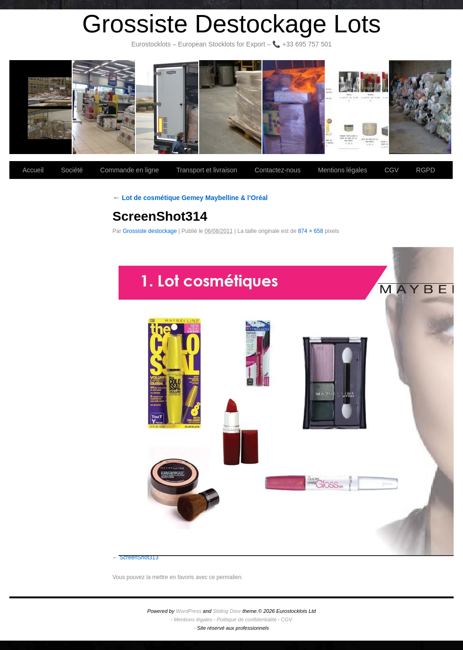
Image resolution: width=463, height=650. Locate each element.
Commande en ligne (129, 170)
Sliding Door (227, 611)
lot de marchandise (357, 107)
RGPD (425, 170)
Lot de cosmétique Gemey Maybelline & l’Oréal (190, 197)
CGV (391, 170)
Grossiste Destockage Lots (231, 24)
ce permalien (225, 577)
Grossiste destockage (150, 231)
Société (104, 107)
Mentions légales (342, 170)
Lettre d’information (294, 107)
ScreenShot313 (138, 557)
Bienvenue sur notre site (41, 107)
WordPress (188, 611)
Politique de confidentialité (247, 619)
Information (420, 107)
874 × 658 (310, 231)
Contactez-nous (230, 107)
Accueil (33, 170)
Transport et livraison (167, 107)
